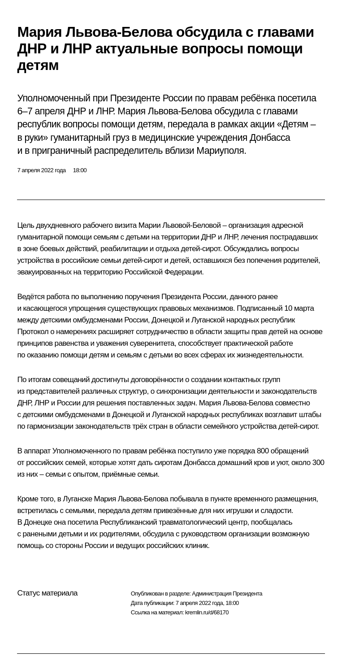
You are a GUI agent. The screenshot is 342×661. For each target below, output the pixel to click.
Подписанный (259, 308)
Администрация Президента (227, 593)
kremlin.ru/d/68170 (207, 612)
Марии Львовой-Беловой (180, 225)
